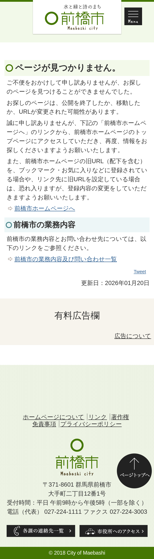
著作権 (120, 417)
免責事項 (44, 424)
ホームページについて (53, 417)
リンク (97, 417)
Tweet (140, 271)
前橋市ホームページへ (44, 208)
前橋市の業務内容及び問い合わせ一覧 (65, 259)
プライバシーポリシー (91, 424)
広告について (132, 335)
